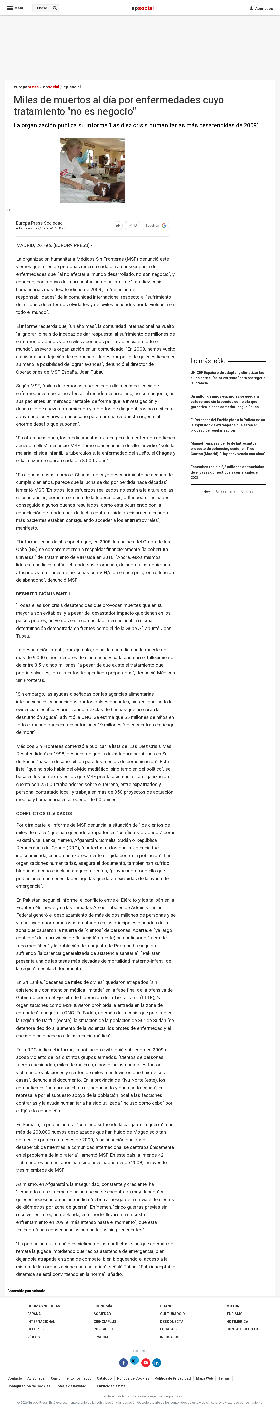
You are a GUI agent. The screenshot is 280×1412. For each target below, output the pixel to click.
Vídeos (33, 1337)
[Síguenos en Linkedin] (157, 1364)
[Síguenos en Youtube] (146, 1364)
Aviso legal (36, 1378)
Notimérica (237, 1321)
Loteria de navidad (71, 1386)
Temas (224, 1378)
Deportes (36, 1329)
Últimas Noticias (43, 1306)
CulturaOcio (172, 1314)
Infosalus (169, 1337)
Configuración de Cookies (28, 1386)
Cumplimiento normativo (71, 1378)
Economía (103, 1306)
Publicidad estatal (111, 1386)
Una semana (225, 491)
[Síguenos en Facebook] (123, 1364)
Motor (232, 1306)
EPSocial (102, 1337)
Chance (167, 1306)
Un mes (247, 491)
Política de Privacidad (173, 1378)
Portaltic (103, 1329)
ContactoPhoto (242, 1329)
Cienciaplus (105, 1321)
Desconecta (171, 1321)
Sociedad (102, 1314)
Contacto (14, 1378)
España (34, 1314)
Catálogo (104, 1378)
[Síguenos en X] (134, 1364)
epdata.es (169, 1329)
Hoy (206, 491)
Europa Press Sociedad (39, 223)
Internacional (41, 1321)
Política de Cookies (133, 1378)
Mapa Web (204, 1378)
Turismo (234, 1314)
